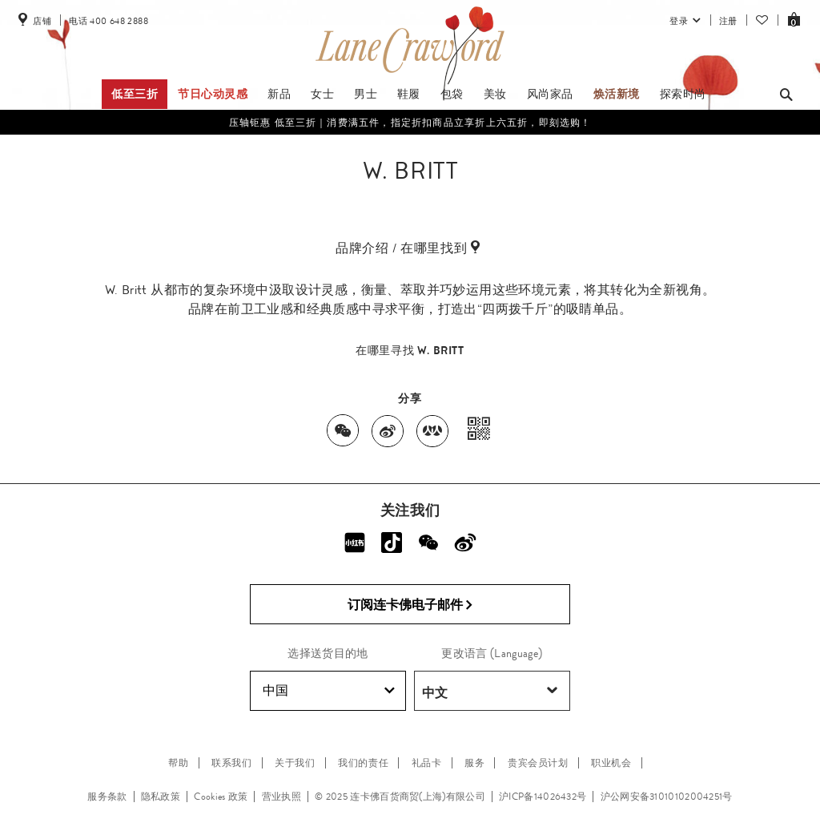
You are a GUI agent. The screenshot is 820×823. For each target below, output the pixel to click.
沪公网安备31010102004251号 (667, 796)
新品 (279, 94)
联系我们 (231, 763)
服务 (474, 763)
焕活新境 (616, 94)
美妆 (495, 94)
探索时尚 (683, 94)
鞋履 (408, 94)
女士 (322, 94)
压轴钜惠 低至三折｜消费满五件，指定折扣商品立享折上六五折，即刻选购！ (410, 122)
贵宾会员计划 (538, 763)
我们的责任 (363, 763)
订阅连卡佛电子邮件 (410, 605)
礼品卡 (427, 763)
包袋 (452, 94)
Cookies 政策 (220, 796)
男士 (365, 94)
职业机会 (611, 763)
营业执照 (281, 796)
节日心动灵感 (213, 94)
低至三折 (134, 94)
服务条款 (107, 796)
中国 (329, 690)
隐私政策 (160, 796)
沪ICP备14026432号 (542, 796)
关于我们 (295, 763)
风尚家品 (550, 94)
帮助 (178, 763)
